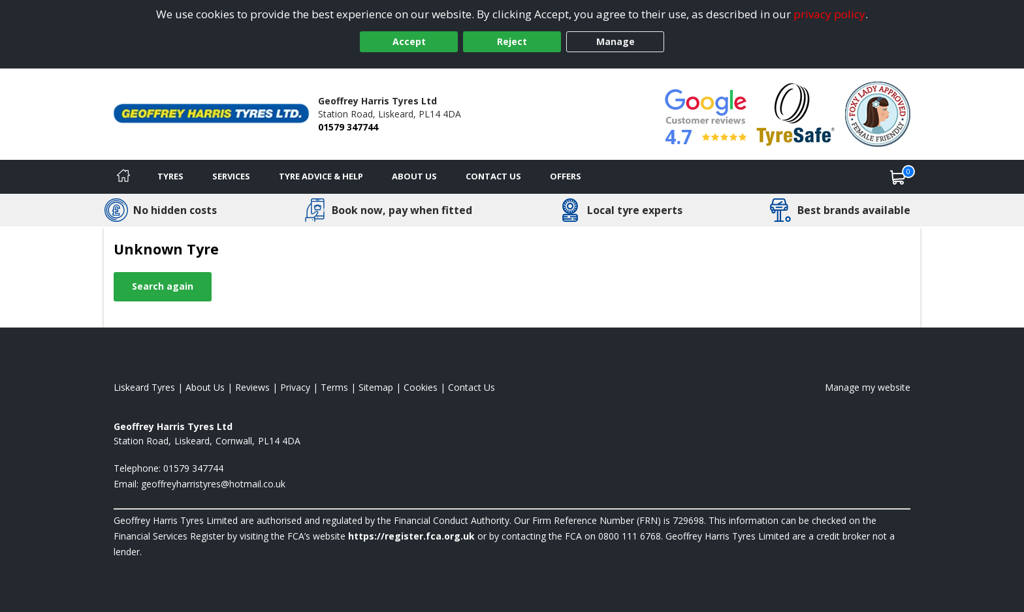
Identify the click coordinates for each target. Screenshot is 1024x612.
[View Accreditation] (796, 113)
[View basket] (898, 177)
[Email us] (213, 484)
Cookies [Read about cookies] (421, 387)
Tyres (170, 176)
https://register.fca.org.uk (411, 536)
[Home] (123, 177)
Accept (409, 41)
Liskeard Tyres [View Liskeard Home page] (144, 387)
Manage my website (867, 387)
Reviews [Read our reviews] (252, 387)
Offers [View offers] (565, 176)
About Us (414, 176)
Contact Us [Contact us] (493, 176)
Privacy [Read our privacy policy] (295, 387)
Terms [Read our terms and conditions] (334, 387)
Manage (615, 41)
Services (231, 176)
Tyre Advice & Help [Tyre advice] (321, 176)
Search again (162, 286)
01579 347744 (348, 127)
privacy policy (829, 14)
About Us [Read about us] (205, 387)
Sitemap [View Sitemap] (376, 387)
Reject (512, 41)
